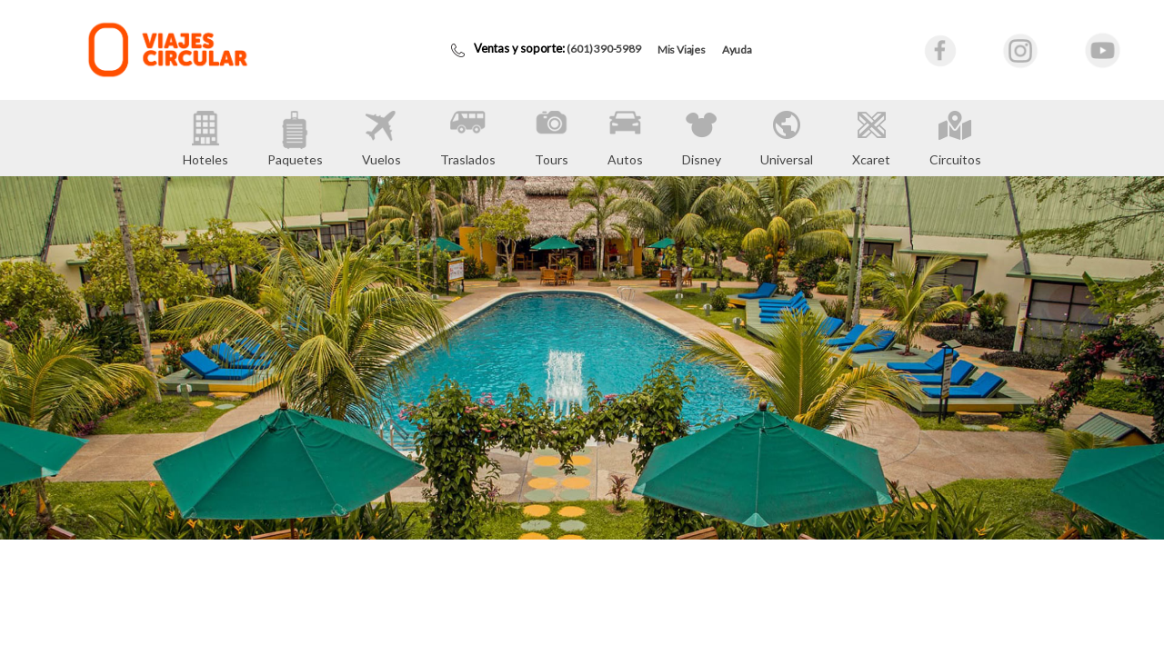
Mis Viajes (681, 49)
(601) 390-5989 (603, 48)
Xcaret (871, 138)
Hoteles (205, 138)
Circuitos (955, 138)
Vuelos (381, 138)
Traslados (468, 138)
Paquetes (295, 138)
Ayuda (737, 49)
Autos (625, 138)
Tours (551, 138)
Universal (786, 138)
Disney (701, 138)
